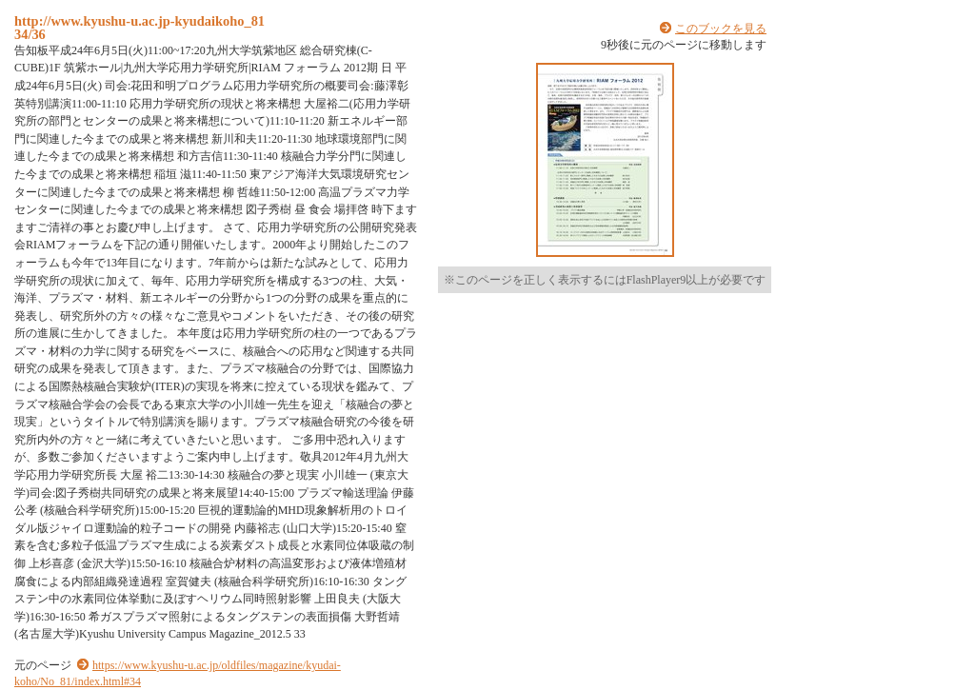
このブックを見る (720, 28)
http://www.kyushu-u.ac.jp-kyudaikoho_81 (139, 21)
